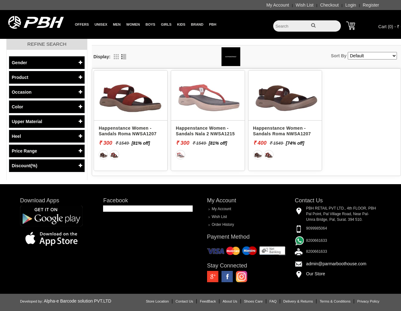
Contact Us (184, 301)
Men (117, 24)
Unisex (101, 24)
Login (350, 5)
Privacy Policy (368, 301)
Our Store (315, 273)
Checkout (329, 5)
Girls (166, 24)
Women (133, 24)
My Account (277, 5)
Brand (197, 24)
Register (371, 5)
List (123, 56)
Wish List (305, 5)
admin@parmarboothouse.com (336, 263)
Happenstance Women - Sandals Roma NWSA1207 (128, 131)
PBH (212, 24)
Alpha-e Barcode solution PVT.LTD (77, 300)
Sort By (338, 55)
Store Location (157, 301)
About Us (230, 301)
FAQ (273, 301)
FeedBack (208, 301)
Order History (223, 224)
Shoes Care (253, 301)
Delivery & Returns (298, 301)
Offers (82, 24)
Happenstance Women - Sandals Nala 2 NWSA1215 (205, 131)
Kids (181, 24)
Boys (150, 24)
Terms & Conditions (335, 301)
